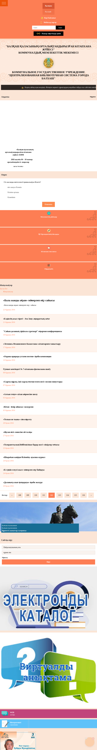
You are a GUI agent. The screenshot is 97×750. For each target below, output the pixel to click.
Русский (48, 12)
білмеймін (11, 197)
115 (75, 495)
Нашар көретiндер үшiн (51, 34)
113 (59, 495)
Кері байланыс (50, 18)
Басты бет (3, 289)
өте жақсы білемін (15, 187)
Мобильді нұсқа (50, 22)
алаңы (53, 713)
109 (27, 495)
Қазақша (48, 6)
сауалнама (53, 723)
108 (19, 495)
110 (35, 495)
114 (67, 495)
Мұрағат (93, 97)
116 (83, 495)
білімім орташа (13, 192)
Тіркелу (5, 557)
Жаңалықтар (8, 292)
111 (43, 495)
